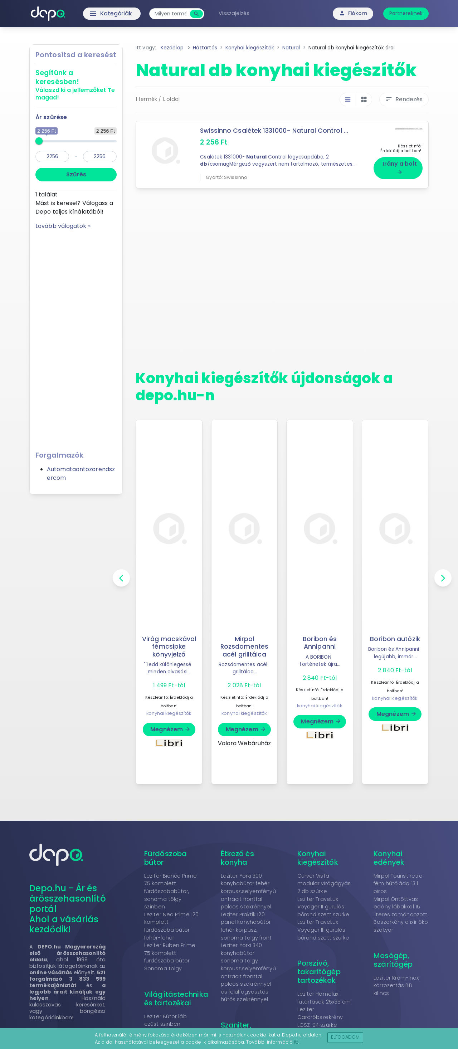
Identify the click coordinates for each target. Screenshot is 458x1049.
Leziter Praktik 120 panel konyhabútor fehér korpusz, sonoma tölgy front (246, 926)
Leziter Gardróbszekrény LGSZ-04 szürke (320, 1017)
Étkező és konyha (237, 858)
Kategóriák (96, 13)
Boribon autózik (395, 639)
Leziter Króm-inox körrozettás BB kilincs (396, 985)
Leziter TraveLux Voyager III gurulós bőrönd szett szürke (323, 929)
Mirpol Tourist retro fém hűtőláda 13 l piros (398, 883)
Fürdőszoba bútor (165, 858)
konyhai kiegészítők (168, 713)
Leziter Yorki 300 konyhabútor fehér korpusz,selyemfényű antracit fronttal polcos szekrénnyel (248, 891)
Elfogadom (345, 1037)
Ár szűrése (51, 117)
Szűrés (76, 174)
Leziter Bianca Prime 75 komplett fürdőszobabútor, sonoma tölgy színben (170, 891)
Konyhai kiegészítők (317, 858)
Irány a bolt (399, 167)
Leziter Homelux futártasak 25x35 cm (324, 997)
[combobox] (172, 14)
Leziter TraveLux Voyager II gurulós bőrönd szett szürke (323, 907)
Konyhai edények (389, 858)
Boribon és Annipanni (320, 643)
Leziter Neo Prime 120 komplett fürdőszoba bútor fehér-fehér (171, 926)
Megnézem (170, 729)
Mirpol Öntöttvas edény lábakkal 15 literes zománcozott (400, 907)
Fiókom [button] (353, 13)
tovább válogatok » (63, 226)
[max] (100, 156)
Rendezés (404, 99)
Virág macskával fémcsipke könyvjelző (169, 646)
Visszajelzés (235, 13)
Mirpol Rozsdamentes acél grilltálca (244, 646)
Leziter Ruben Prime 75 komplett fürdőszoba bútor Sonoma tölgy (169, 957)
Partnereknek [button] (406, 13)
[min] (52, 156)
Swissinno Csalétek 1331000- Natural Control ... (275, 130)
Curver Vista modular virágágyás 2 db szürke (324, 883)
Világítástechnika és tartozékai (176, 998)
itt (296, 1042)
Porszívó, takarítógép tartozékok (319, 971)
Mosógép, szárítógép (393, 960)
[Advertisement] (76, 337)
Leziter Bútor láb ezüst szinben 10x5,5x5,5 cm (165, 1024)
